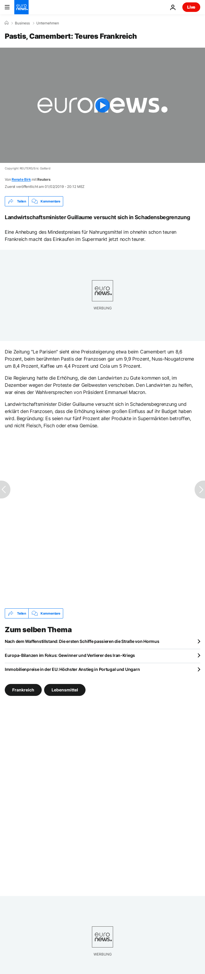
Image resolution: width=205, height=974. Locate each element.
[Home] (6, 23)
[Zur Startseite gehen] (21, 7)
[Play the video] (102, 105)
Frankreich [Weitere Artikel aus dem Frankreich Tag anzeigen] (23, 689)
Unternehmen (47, 23)
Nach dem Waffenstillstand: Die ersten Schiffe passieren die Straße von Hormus (82, 641)
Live (191, 7)
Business (22, 23)
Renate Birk (21, 179)
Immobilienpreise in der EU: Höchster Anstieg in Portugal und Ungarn (72, 669)
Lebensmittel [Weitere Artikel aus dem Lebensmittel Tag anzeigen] (65, 689)
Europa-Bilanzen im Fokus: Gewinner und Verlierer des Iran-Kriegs (70, 655)
